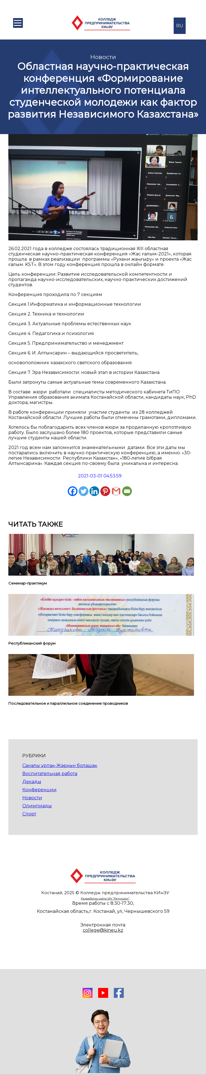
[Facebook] (72, 491)
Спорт (29, 814)
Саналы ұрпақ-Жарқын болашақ (59, 765)
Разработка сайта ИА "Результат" (105, 898)
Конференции (39, 789)
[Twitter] (83, 491)
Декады (31, 781)
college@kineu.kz (103, 930)
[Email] (127, 491)
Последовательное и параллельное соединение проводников (68, 703)
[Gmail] (116, 491)
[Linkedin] (94, 491)
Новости (32, 797)
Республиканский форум (31, 643)
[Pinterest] (105, 491)
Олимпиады (37, 805)
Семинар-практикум (27, 583)
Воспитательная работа (49, 773)
